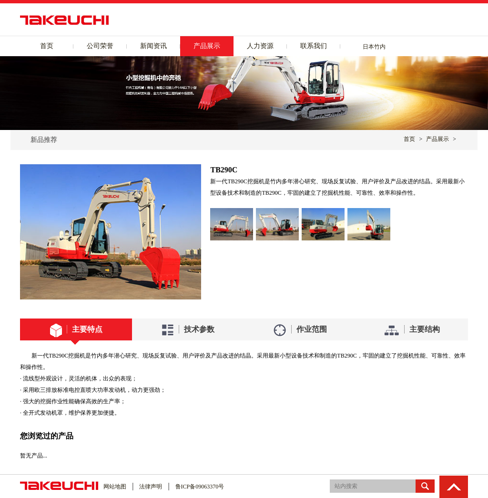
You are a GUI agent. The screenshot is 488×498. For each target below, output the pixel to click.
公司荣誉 (100, 46)
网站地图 (114, 486)
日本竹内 (374, 46)
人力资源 (260, 46)
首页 (46, 46)
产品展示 (206, 46)
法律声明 (150, 486)
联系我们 (313, 46)
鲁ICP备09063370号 (199, 486)
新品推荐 (43, 139)
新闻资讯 (153, 46)
